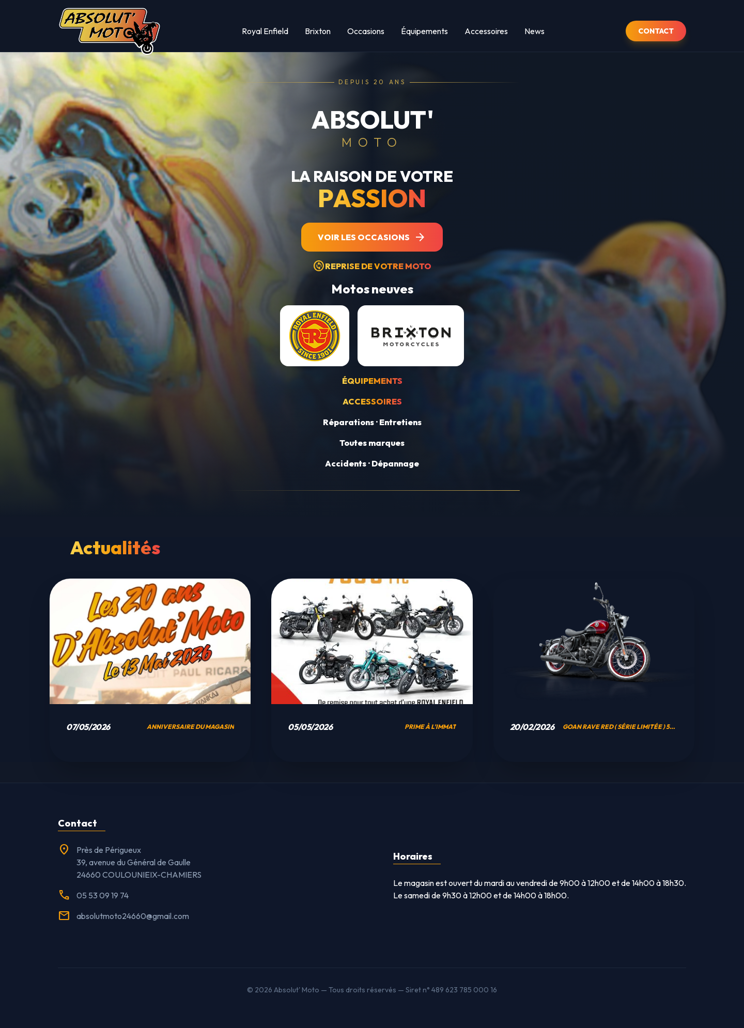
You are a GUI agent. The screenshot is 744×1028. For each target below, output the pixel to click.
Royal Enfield (265, 31)
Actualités (115, 547)
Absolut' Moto (296, 989)
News (534, 31)
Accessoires (486, 31)
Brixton (318, 31)
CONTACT (656, 31)
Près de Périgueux (108, 850)
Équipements (424, 31)
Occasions (365, 31)
